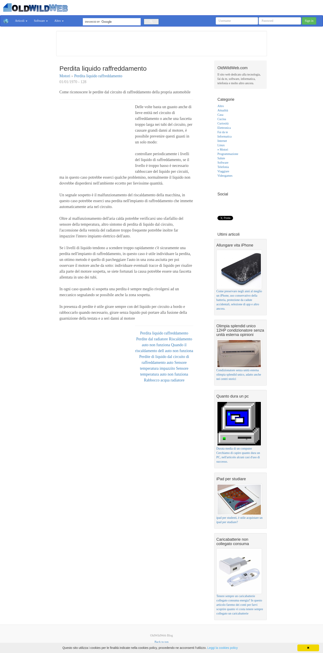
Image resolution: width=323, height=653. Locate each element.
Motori (65, 76)
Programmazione (227, 154)
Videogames (224, 175)
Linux (221, 145)
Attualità (222, 110)
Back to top (161, 642)
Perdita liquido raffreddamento (98, 76)
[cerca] (111, 21)
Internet (222, 141)
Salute (221, 158)
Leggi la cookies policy (222, 648)
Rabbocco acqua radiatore (164, 380)
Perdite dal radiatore (152, 339)
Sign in (309, 20)
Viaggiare (223, 171)
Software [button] (41, 20)
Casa (220, 114)
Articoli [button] (21, 20)
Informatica (224, 136)
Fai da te (222, 132)
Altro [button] (59, 20)
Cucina (221, 119)
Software (223, 162)
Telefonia (223, 167)
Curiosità (223, 123)
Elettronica (224, 127)
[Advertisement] (162, 43)
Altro (220, 106)
